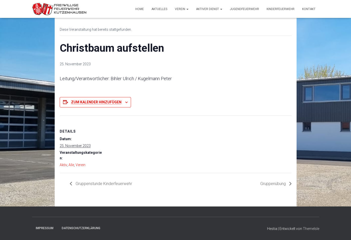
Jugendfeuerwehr (244, 9)
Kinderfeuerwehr (281, 9)
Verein (181, 9)
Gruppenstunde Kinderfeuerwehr (103, 183)
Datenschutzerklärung (81, 228)
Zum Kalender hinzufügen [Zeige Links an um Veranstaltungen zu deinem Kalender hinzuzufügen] (96, 102)
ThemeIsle (311, 229)
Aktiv (63, 165)
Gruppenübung (273, 183)
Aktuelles (159, 9)
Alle (71, 165)
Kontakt (308, 9)
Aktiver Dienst (209, 9)
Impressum (44, 228)
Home (139, 9)
